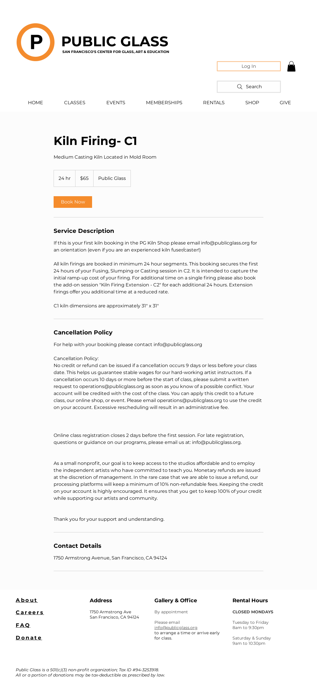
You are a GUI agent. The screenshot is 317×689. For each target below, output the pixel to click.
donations (63, 675)
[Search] (249, 87)
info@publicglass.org (176, 627)
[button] (291, 66)
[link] (73, 202)
